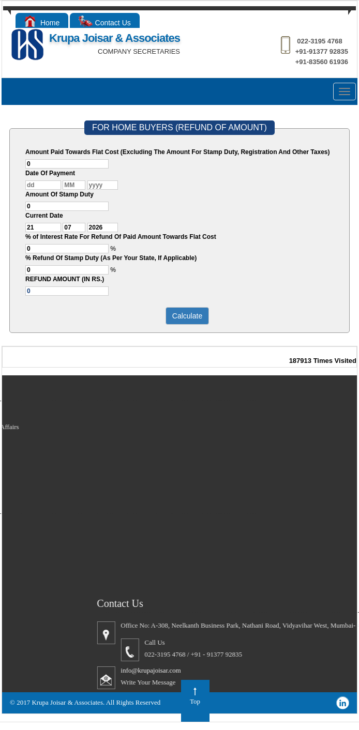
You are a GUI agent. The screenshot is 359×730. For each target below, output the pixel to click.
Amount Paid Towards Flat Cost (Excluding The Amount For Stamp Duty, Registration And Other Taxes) (177, 152)
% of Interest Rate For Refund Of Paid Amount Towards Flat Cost (120, 236)
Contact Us (105, 23)
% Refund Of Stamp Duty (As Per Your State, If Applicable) (111, 258)
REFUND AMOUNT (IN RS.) (64, 279)
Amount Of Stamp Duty (59, 194)
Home (41, 23)
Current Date (44, 215)
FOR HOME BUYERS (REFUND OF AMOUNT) (179, 127)
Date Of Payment (50, 173)
